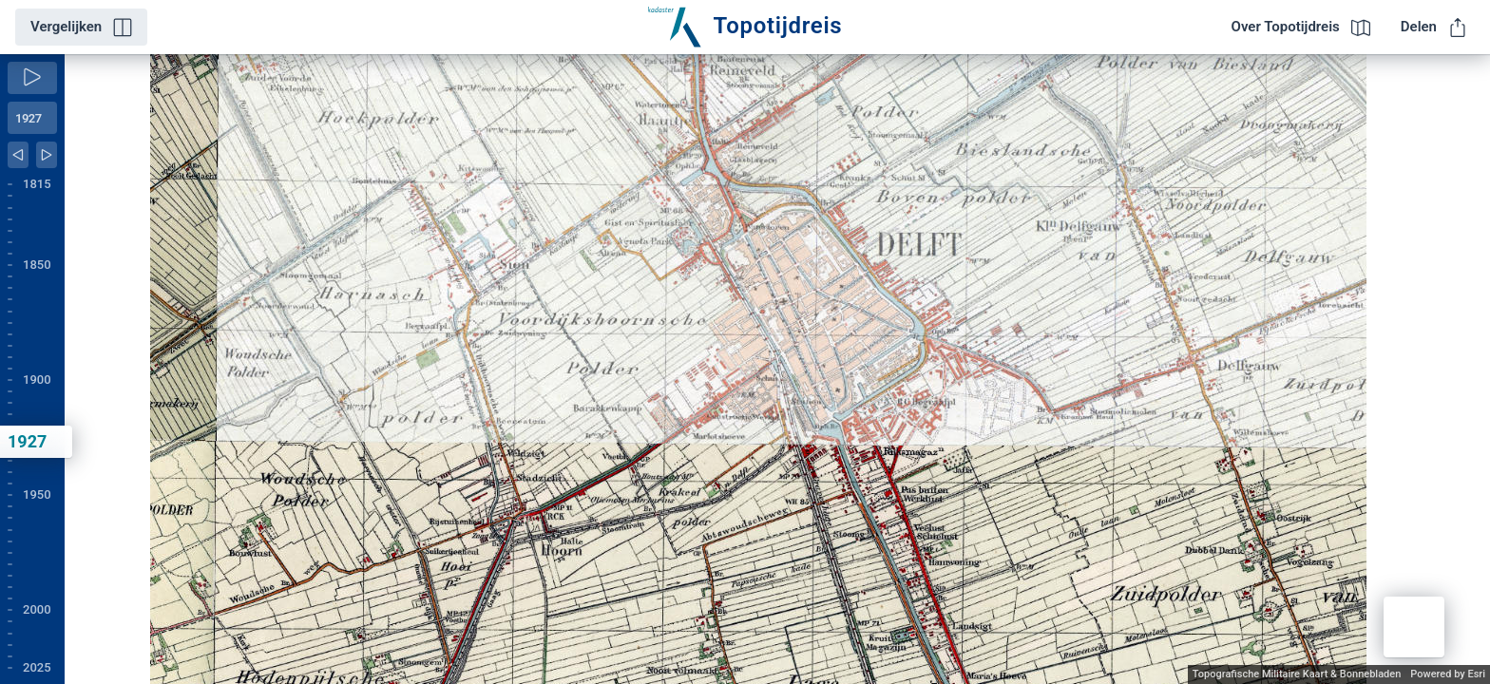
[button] (1414, 627)
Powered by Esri (1447, 674)
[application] (777, 369)
